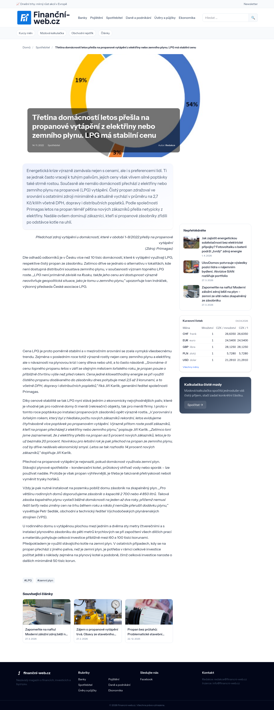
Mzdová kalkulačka (52, 33)
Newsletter (251, 4)
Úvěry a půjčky (165, 18)
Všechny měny (191, 367)
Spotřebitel (114, 18)
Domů (27, 47)
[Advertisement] (98, 320)
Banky (82, 18)
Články (105, 33)
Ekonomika (187, 18)
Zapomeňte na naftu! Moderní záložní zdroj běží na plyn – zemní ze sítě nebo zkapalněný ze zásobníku (224, 293)
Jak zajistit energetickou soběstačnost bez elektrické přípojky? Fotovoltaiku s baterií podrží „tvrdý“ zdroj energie (224, 244)
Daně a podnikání (138, 18)
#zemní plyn (45, 580)
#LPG (28, 580)
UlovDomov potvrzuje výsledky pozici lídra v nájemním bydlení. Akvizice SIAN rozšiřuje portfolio (224, 269)
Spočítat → (195, 405)
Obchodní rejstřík (82, 33)
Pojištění (96, 18)
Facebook (146, 679)
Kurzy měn (26, 33)
